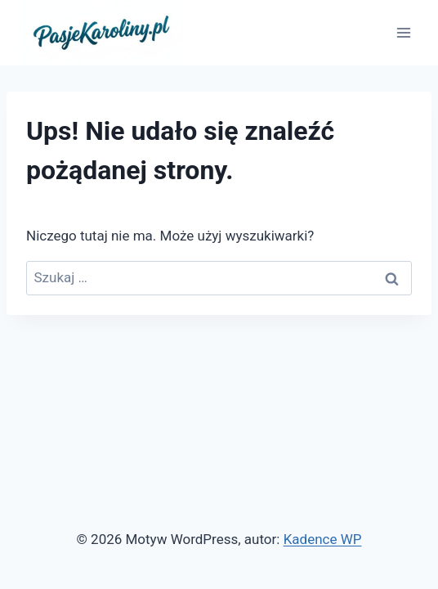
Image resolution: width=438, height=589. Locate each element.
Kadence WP (323, 539)
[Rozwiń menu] (403, 32)
